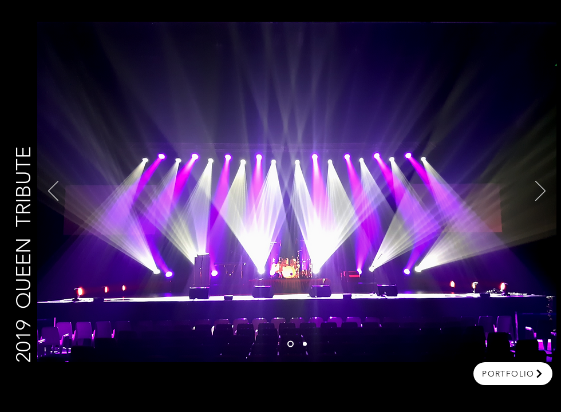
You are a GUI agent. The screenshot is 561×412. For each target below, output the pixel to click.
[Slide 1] (290, 344)
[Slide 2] (305, 344)
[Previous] (53, 192)
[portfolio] (512, 373)
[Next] (540, 192)
